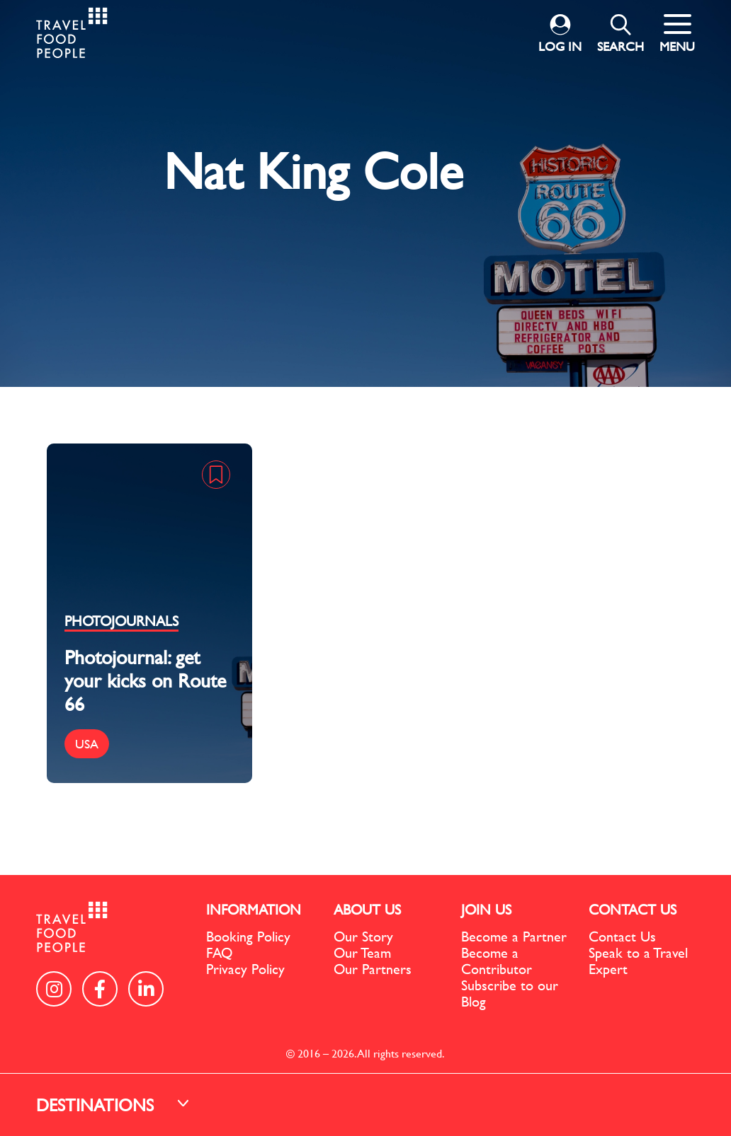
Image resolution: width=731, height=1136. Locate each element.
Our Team (362, 952)
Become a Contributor (496, 960)
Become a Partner (514, 936)
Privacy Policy (245, 968)
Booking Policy (248, 936)
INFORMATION (253, 909)
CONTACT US (632, 909)
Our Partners (373, 968)
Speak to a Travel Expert (638, 960)
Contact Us (622, 936)
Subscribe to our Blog (509, 993)
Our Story (363, 936)
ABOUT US (367, 909)
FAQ (219, 952)
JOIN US (486, 909)
